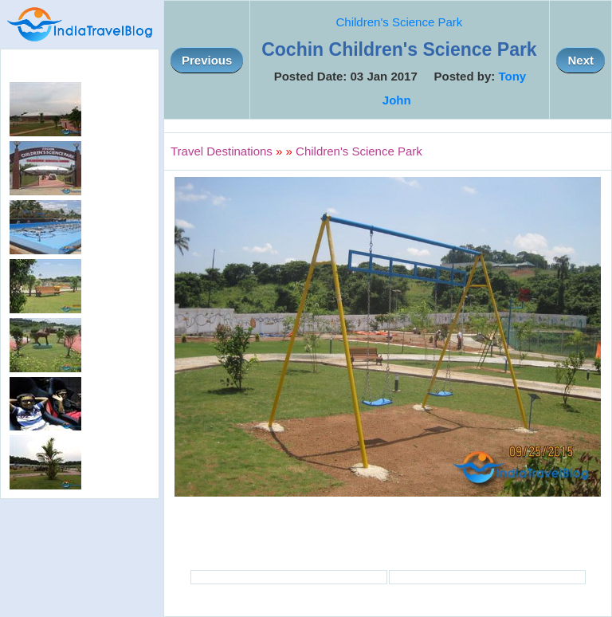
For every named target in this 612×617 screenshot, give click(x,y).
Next (580, 60)
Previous (207, 60)
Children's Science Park (399, 22)
